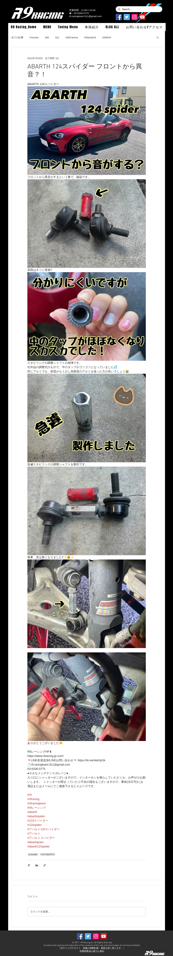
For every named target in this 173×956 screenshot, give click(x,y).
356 (47, 37)
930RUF (106, 37)
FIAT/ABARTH (47, 854)
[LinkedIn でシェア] (36, 865)
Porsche (34, 37)
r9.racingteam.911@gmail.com (85, 16)
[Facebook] (119, 17)
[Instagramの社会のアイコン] (134, 17)
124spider (33, 854)
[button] (47, 27)
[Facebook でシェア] (28, 865)
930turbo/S (90, 37)
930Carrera (72, 37)
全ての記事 (17, 37)
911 (57, 37)
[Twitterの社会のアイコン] (127, 17)
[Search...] (139, 9)
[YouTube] (142, 17)
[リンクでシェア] (44, 865)
